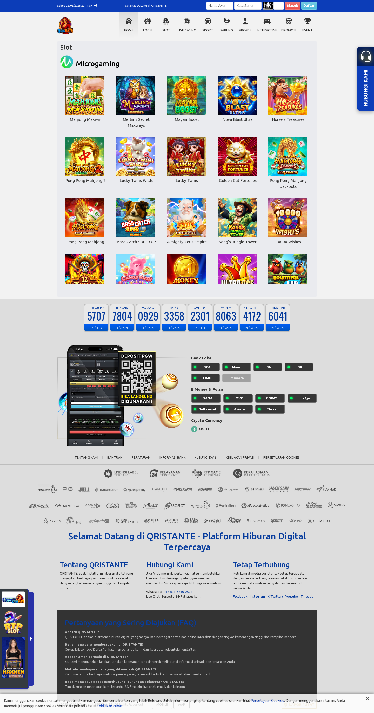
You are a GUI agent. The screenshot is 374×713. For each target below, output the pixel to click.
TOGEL (147, 30)
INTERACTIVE (267, 30)
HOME (128, 30)
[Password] (248, 6)
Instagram (257, 596)
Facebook (240, 596)
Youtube (291, 596)
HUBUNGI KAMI (206, 457)
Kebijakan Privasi (110, 706)
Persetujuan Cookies (267, 700)
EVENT (307, 30)
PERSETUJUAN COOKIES (281, 457)
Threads (306, 596)
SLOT (166, 30)
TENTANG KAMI (86, 457)
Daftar (309, 6)
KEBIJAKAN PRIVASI (240, 457)
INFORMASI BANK (172, 457)
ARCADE (245, 30)
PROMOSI (288, 30)
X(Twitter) (275, 596)
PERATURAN (141, 457)
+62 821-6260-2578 (177, 592)
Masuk (292, 6)
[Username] (219, 6)
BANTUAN (115, 457)
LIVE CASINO (187, 30)
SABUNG (226, 30)
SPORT (207, 30)
